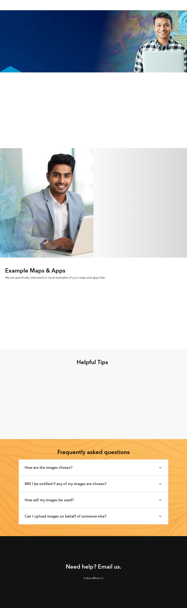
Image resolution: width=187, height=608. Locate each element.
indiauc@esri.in (93, 578)
